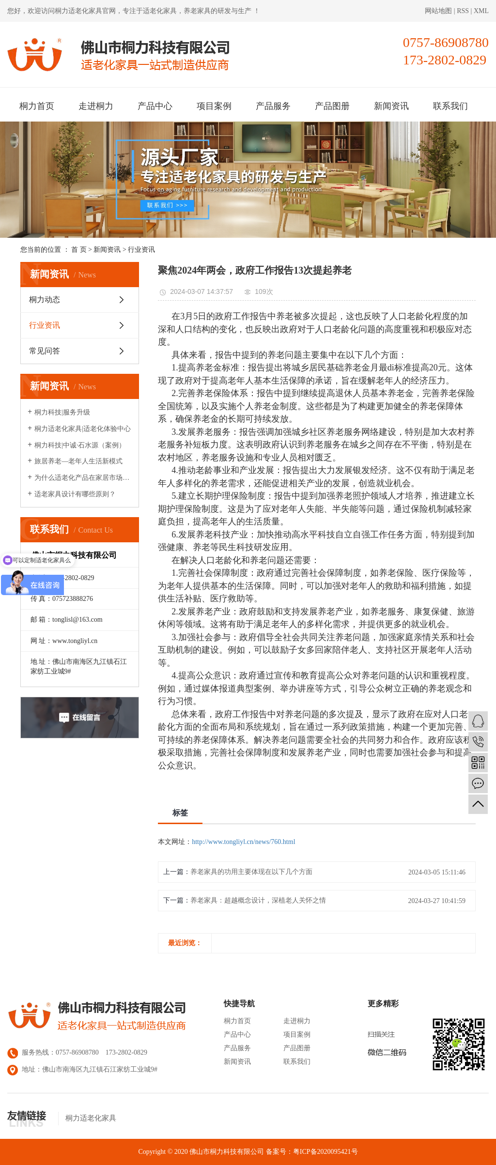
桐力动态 (44, 299)
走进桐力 (95, 106)
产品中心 (155, 106)
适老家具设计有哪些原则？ (75, 494)
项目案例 (214, 106)
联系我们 (450, 106)
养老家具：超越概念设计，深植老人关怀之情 (258, 900)
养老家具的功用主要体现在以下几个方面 (251, 871)
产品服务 (273, 106)
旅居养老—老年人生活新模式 (78, 461)
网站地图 (439, 11)
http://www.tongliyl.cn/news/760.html (243, 841)
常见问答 (44, 351)
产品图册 (332, 106)
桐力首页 (36, 106)
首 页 (79, 249)
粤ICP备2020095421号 (325, 1151)
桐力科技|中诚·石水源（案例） (79, 445)
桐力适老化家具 (78, 11)
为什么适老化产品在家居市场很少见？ (83, 477)
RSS (463, 11)
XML (481, 11)
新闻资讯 (391, 106)
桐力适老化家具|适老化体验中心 (82, 428)
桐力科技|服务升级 (62, 412)
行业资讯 (141, 249)
